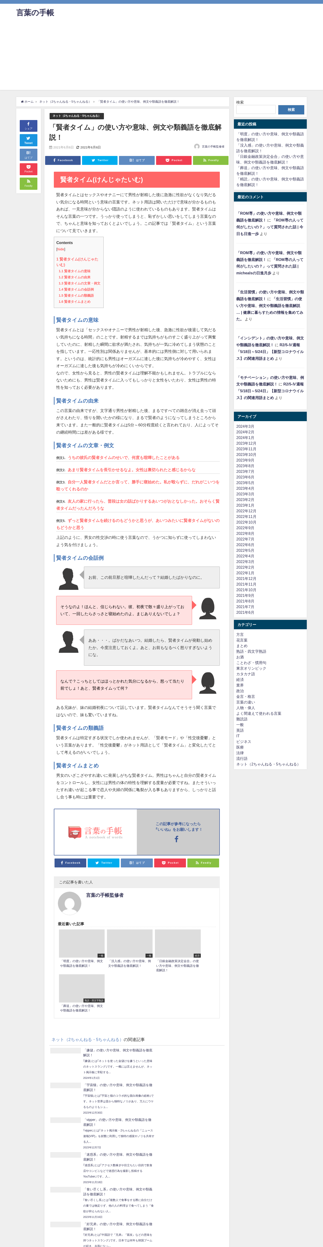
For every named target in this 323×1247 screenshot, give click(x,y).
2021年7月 (245, 607)
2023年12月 (246, 443)
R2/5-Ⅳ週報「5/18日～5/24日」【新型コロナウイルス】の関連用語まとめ (269, 351)
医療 (240, 747)
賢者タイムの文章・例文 (79, 283)
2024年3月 (245, 426)
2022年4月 (245, 556)
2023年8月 (245, 466)
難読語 (242, 719)
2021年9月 (245, 595)
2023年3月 (245, 494)
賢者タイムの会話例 (76, 289)
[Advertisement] (161, 57)
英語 (240, 730)
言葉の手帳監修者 (213, 146)
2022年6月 (245, 545)
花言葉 (242, 640)
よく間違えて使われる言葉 (258, 713)
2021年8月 (245, 601)
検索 (240, 102)
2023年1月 (245, 505)
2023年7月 (245, 471)
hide (60, 249)
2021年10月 (246, 590)
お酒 (240, 657)
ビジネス (243, 741)
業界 (240, 685)
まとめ (242, 646)
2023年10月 (246, 454)
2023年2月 (245, 499)
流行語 (242, 758)
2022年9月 (245, 528)
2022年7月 (245, 539)
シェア (28, 125)
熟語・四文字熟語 (251, 651)
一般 (240, 724)
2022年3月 (245, 561)
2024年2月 (245, 432)
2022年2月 (245, 567)
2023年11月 (246, 449)
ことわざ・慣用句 (251, 662)
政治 (240, 691)
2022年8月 (245, 533)
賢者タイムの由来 (75, 277)
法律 (240, 753)
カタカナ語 (245, 674)
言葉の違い (245, 702)
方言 (240, 634)
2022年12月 (246, 511)
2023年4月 (245, 488)
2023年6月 (245, 477)
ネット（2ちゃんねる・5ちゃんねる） (79, 115)
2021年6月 (245, 612)
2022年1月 (245, 573)
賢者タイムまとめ (75, 301)
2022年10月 (246, 522)
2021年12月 (246, 578)
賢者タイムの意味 (75, 270)
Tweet (28, 139)
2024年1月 (245, 437)
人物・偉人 (245, 708)
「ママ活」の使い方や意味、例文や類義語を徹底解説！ (173, 1140)
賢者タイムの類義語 (76, 295)
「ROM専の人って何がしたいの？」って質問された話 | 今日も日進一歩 (269, 227)
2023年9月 (245, 460)
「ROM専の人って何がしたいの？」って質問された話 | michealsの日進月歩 (269, 266)
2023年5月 (245, 483)
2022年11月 (246, 516)
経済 (240, 679)
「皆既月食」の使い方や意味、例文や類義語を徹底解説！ (74, 1126)
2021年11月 (246, 584)
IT (238, 736)
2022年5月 (245, 550)
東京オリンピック (251, 668)
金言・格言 (245, 696)
